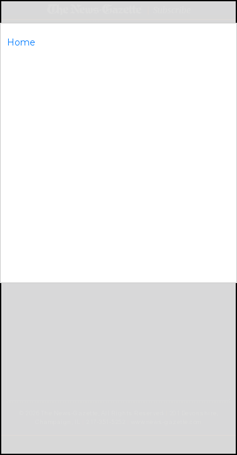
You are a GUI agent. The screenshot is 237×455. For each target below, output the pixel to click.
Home (21, 42)
